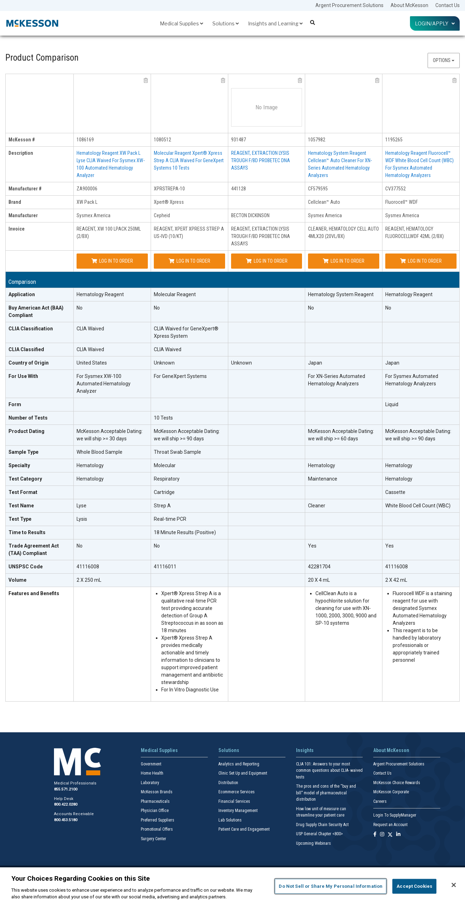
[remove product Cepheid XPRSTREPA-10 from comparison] (223, 80)
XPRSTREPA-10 (169, 188)
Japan (315, 363)
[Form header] (40, 404)
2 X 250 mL (89, 580)
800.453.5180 (65, 820)
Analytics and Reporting (238, 764)
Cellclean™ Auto (324, 202)
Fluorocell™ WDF (401, 202)
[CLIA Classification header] (40, 332)
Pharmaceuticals (155, 801)
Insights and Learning (275, 23)
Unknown (164, 363)
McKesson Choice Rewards (396, 782)
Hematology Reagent (100, 294)
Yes (312, 546)
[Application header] (40, 294)
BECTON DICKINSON (250, 215)
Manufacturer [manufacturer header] (23, 215)
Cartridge (164, 492)
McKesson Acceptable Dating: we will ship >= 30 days (110, 434)
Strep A (162, 505)
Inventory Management (238, 810)
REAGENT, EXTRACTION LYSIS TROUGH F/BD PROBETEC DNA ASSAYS (260, 160)
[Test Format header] (40, 492)
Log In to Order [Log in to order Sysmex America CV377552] (421, 261)
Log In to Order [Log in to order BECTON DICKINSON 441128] (267, 261)
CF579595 (318, 188)
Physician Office (155, 810)
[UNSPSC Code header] (40, 567)
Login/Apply (435, 23)
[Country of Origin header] (40, 363)
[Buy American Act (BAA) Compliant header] (40, 311)
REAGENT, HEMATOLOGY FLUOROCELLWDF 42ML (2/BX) (414, 232)
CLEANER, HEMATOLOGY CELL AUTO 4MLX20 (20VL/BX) (343, 232)
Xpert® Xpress (169, 202)
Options (443, 60)
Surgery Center (153, 838)
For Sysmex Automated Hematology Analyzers (411, 379)
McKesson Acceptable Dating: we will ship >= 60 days (341, 434)
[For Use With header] (40, 384)
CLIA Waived (90, 328)
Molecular (165, 465)
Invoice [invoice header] (16, 229)
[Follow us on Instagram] (382, 834)
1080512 (162, 139)
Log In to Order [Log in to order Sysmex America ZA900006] (112, 261)
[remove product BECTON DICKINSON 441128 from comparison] (300, 80)
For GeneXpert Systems (180, 376)
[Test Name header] (40, 506)
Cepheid (162, 215)
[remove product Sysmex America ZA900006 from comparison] (146, 80)
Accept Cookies (414, 886)
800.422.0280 (65, 804)
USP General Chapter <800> (319, 833)
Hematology (90, 465)
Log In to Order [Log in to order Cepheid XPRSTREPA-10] (189, 261)
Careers (380, 801)
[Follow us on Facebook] (374, 834)
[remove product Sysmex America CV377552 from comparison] (454, 80)
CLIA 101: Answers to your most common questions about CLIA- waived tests (329, 771)
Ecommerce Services (236, 791)
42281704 (319, 566)
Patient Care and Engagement (244, 829)
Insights (305, 750)
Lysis (82, 519)
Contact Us (447, 5)
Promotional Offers (157, 829)
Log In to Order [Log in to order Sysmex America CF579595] (343, 261)
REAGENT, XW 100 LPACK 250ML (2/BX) (109, 232)
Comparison (22, 282)
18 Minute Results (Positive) (185, 532)
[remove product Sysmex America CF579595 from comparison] (377, 80)
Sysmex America (93, 215)
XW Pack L (87, 202)
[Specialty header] (40, 465)
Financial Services (234, 801)
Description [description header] (20, 153)
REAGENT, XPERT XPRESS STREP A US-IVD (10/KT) (189, 232)
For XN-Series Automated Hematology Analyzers (336, 379)
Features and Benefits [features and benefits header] (33, 593)
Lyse (81, 505)
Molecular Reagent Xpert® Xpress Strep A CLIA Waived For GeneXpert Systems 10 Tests (189, 160)
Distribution (228, 782)
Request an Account (390, 824)
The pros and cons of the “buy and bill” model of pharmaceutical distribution (326, 793)
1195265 (394, 139)
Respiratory (167, 479)
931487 (238, 139)
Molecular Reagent (175, 294)
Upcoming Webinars (313, 843)
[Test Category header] (40, 479)
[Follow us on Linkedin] (398, 834)
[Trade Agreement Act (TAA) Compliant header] (40, 549)
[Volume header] (40, 580)
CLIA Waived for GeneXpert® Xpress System (186, 332)
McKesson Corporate (391, 791)
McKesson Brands (157, 791)
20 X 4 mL (319, 580)
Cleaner (316, 505)
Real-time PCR (170, 519)
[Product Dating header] (40, 435)
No (80, 308)
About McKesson (409, 5)
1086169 (85, 139)
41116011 (165, 566)
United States (92, 363)
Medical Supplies (181, 23)
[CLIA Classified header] (40, 349)
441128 (238, 188)
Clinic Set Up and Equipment (242, 773)
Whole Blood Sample (99, 452)
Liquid (391, 404)
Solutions (225, 23)
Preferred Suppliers (157, 820)
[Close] (453, 885)
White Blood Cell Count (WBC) (418, 505)
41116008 (88, 566)
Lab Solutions (230, 820)
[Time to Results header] (40, 532)
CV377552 (395, 188)
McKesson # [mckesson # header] (21, 139)
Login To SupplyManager (394, 815)
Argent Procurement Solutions (349, 5)
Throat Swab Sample (177, 452)
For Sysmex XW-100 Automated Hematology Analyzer (104, 383)
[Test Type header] (40, 519)
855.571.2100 (65, 789)
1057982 (316, 139)
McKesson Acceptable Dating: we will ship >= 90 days (187, 434)
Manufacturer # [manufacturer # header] (25, 188)
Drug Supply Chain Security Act (322, 824)
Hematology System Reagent (341, 294)
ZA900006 (87, 188)
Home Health (152, 773)
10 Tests (163, 418)
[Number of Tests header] (40, 418)
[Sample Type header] (40, 452)
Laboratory (150, 782)
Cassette (395, 492)
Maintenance (322, 479)
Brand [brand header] (14, 202)
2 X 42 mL (396, 580)
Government (151, 764)
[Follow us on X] (390, 834)
